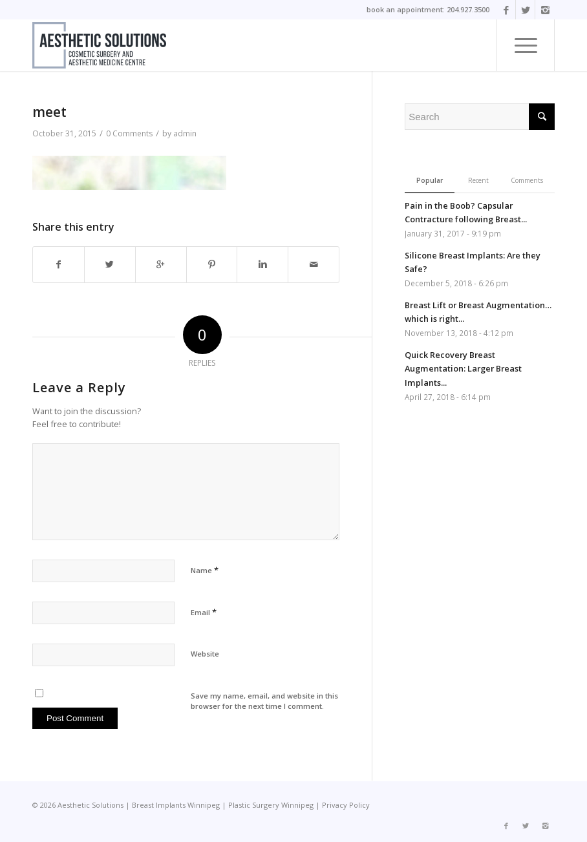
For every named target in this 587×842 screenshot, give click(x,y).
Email (204, 612)
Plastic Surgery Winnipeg (271, 805)
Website (205, 653)
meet (49, 112)
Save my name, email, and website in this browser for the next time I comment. (264, 701)
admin (185, 133)
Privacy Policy (346, 805)
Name (205, 570)
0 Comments (129, 133)
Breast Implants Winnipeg (176, 805)
